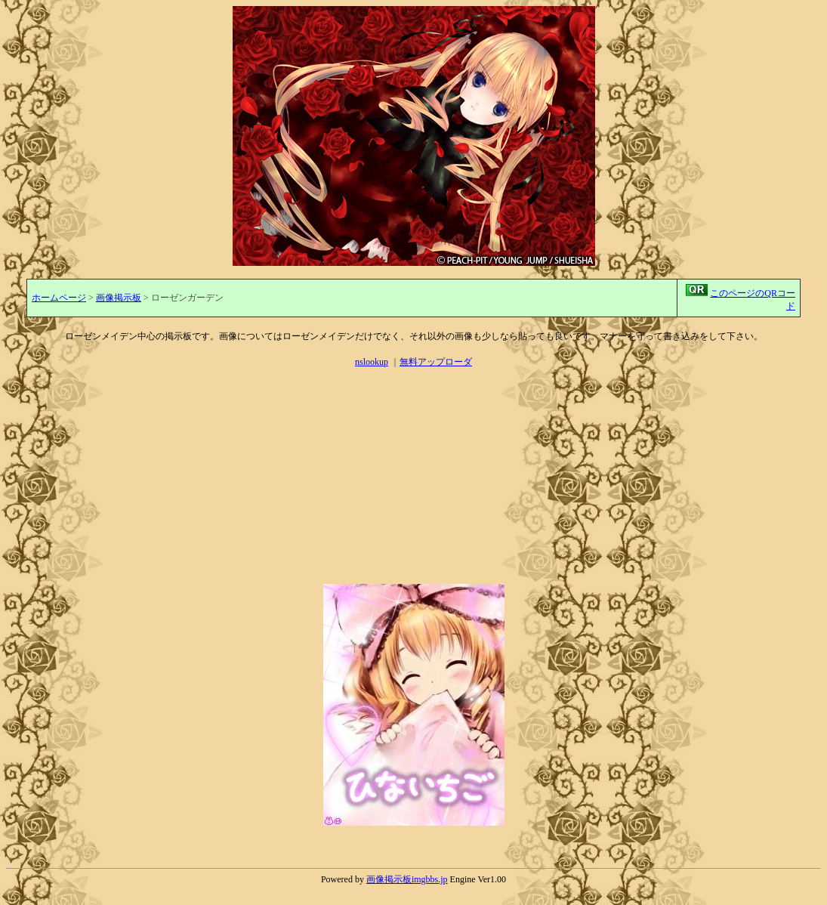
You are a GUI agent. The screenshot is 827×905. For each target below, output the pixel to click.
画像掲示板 (118, 297)
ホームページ (59, 297)
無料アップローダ (436, 362)
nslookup (371, 362)
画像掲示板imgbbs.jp (407, 879)
